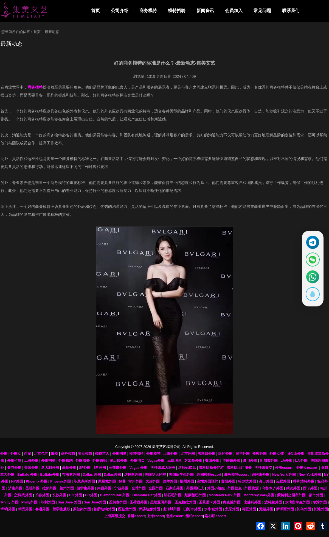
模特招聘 (176, 10)
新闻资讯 (205, 10)
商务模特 (148, 10)
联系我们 (291, 10)
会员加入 (234, 10)
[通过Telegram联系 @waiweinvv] (312, 240)
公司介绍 (119, 10)
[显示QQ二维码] (311, 295)
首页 (95, 10)
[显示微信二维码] (311, 259)
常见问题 (262, 10)
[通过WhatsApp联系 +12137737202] (312, 277)
